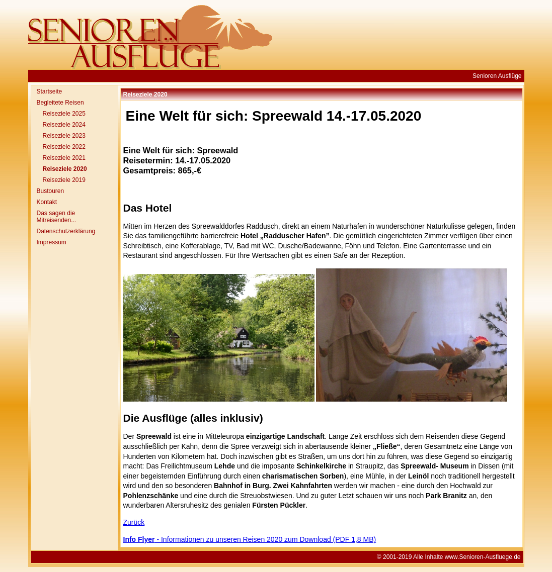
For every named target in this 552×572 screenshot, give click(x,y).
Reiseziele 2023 (64, 135)
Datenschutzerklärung (66, 231)
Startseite (49, 91)
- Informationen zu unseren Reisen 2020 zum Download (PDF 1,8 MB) (249, 539)
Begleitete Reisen (60, 102)
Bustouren (50, 191)
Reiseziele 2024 (64, 124)
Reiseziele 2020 (65, 168)
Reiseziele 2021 (64, 157)
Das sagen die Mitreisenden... (56, 217)
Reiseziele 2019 (64, 179)
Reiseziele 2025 (64, 113)
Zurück (134, 522)
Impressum (51, 242)
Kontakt (47, 202)
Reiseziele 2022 (64, 146)
